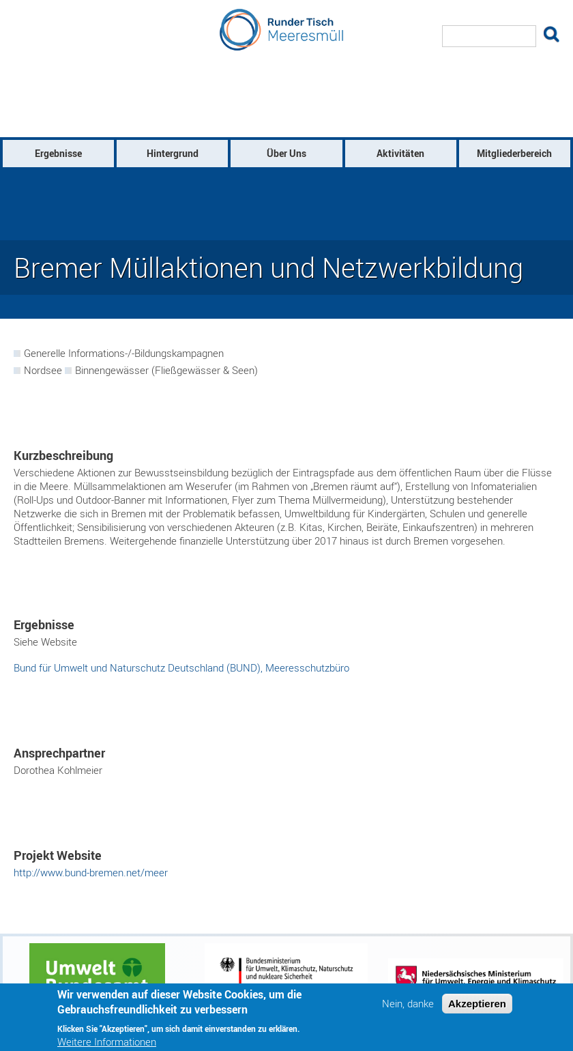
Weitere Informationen (106, 1041)
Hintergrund (173, 153)
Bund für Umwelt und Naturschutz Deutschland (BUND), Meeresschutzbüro (181, 667)
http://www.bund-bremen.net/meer (91, 872)
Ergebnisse (58, 153)
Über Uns (286, 153)
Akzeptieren (477, 1003)
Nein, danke (408, 1003)
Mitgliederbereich (514, 153)
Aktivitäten (400, 153)
